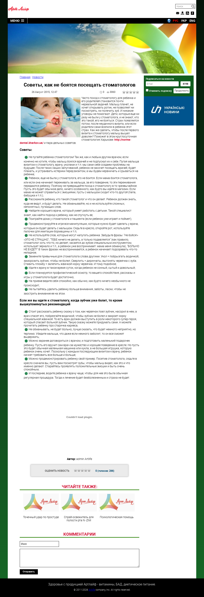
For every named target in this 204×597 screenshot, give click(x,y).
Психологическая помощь (117, 506)
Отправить (29, 571)
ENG (192, 21)
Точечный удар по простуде (41, 506)
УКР (184, 21)
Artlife (92, 589)
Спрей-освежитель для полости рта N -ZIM (79, 508)
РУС (175, 21)
